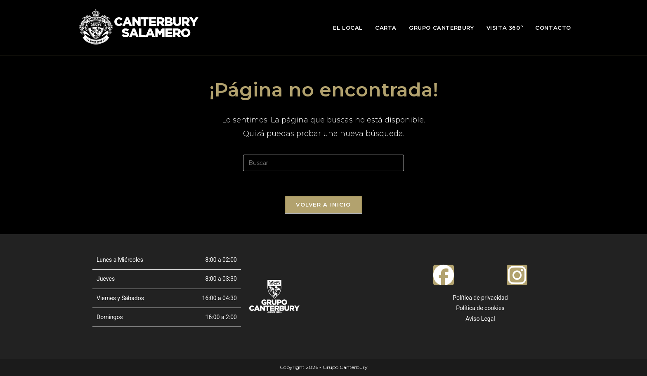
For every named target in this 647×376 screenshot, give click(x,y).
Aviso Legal (480, 318)
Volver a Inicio (323, 204)
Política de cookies (480, 308)
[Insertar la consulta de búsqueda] (323, 163)
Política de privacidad (480, 297)
